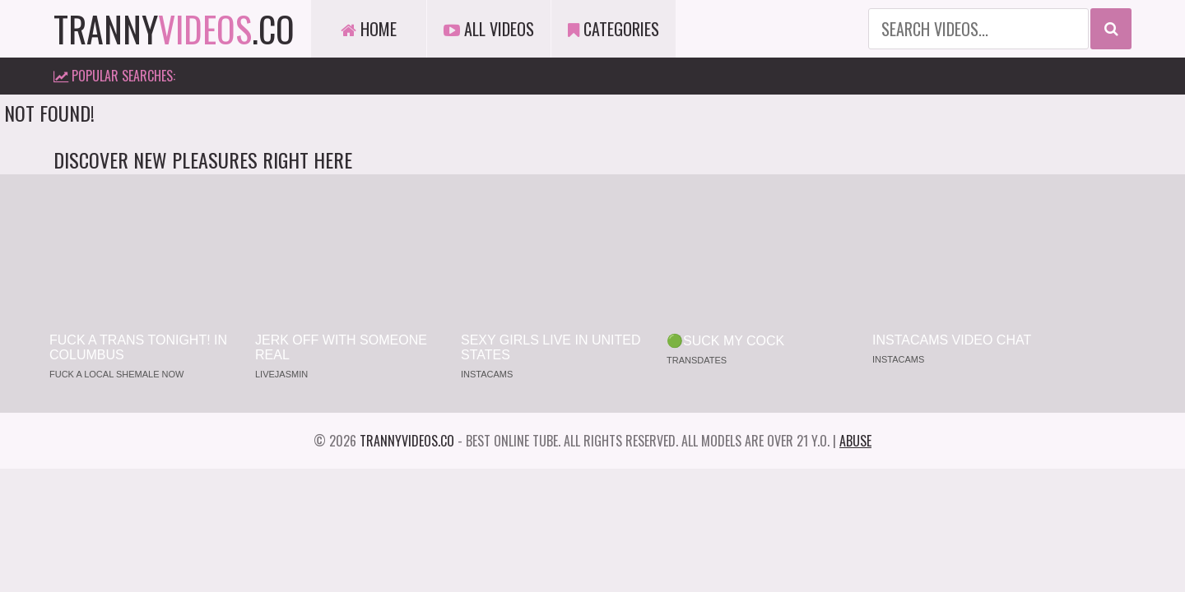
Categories (613, 28)
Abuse (855, 441)
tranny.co (174, 28)
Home (369, 28)
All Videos (489, 28)
